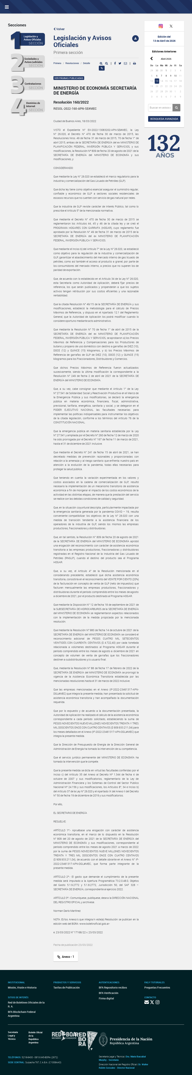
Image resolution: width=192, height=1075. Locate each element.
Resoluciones (72, 63)
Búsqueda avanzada (164, 119)
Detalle (86, 63)
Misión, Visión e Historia (22, 987)
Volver (59, 29)
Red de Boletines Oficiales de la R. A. (26, 1004)
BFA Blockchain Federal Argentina (22, 1014)
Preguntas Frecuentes (157, 987)
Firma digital (106, 998)
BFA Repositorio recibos (113, 987)
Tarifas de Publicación (66, 987)
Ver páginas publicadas (68, 78)
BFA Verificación (108, 993)
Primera (57, 63)
